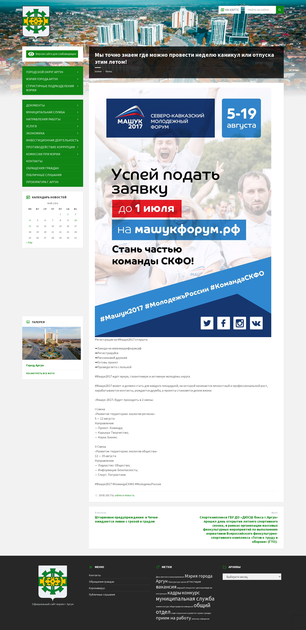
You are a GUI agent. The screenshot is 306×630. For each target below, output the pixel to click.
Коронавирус (97, 588)
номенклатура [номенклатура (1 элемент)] (162, 606)
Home (98, 71)
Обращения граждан (101, 581)
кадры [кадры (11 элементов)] (174, 592)
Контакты (95, 575)
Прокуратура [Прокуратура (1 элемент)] (174, 582)
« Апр (29, 242)
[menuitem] (52, 72)
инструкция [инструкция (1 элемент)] (161, 593)
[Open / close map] (230, 10)
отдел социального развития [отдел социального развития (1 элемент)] (184, 613)
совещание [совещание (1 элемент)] (204, 619)
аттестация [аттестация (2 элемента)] (194, 581)
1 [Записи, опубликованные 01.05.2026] (60, 214)
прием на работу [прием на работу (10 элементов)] (173, 618)
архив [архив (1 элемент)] (183, 582)
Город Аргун (35, 365)
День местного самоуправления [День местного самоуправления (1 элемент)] (170, 577)
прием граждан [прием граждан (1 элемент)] (204, 613)
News (109, 71)
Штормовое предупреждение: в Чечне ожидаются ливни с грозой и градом (126, 519)
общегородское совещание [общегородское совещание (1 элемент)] (181, 606)
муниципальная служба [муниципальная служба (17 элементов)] (185, 598)
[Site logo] (36, 39)
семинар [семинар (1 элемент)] (195, 619)
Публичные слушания (102, 594)
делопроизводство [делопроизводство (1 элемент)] (204, 588)
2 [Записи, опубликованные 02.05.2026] (67, 214)
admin (118, 495)
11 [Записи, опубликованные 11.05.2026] (30, 226)
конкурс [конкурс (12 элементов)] (191, 592)
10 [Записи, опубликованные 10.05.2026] (75, 220)
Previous (100, 512)
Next (274, 512)
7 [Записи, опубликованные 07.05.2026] (52, 220)
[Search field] (264, 10)
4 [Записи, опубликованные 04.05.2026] (29, 220)
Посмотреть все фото (40, 373)
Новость (130, 495)
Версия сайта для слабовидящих (52, 54)
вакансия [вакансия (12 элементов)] (166, 586)
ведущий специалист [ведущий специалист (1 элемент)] (186, 588)
